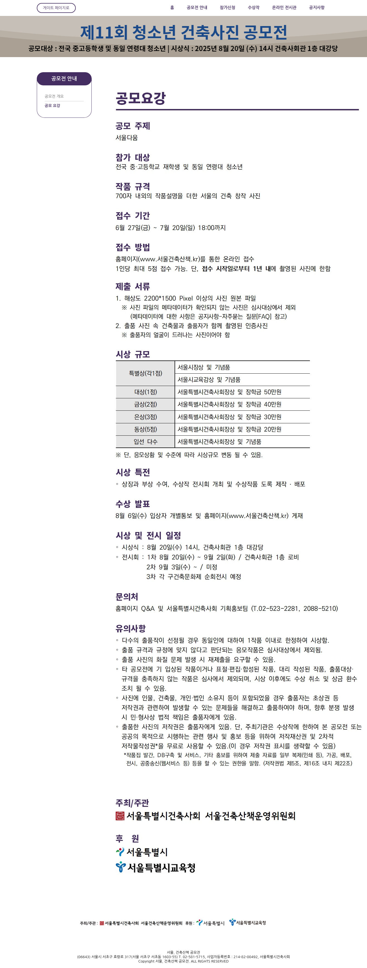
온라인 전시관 (284, 7)
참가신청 (227, 7)
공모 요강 (52, 106)
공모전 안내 (197, 7)
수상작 (253, 7)
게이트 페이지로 (56, 8)
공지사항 (316, 7)
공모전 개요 (54, 96)
